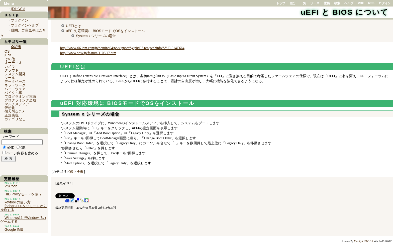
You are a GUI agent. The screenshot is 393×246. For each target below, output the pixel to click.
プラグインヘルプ (25, 25)
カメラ (10, 66)
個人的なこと (15, 111)
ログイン (385, 3)
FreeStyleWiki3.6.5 (363, 241)
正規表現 (12, 115)
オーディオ (13, 63)
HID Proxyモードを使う (23, 194)
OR (23, 148)
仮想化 (10, 108)
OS (70, 172)
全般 (80, 172)
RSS (371, 3)
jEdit (8, 55)
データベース (15, 81)
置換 (327, 3)
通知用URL (63, 183)
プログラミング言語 (20, 96)
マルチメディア (17, 104)
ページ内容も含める (22, 153)
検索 (337, 3)
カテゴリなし (15, 119)
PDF (361, 3)
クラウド (12, 70)
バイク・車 (13, 93)
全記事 (16, 47)
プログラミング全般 (20, 100)
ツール (10, 78)
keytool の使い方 (18, 202)
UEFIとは (73, 26)
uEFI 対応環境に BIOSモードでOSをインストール (105, 31)
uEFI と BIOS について (344, 12)
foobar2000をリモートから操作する (23, 208)
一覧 (303, 3)
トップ (280, 3)
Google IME (14, 229)
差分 (293, 3)
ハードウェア (15, 89)
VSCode (11, 186)
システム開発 (15, 74)
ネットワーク (15, 85)
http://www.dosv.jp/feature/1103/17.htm (88, 53)
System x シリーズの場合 (96, 36)
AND (10, 148)
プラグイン (19, 20)
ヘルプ (348, 3)
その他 (10, 59)
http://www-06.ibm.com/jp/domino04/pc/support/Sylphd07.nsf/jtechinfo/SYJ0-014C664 (122, 48)
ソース (314, 3)
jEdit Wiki (18, 9)
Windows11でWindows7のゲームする (23, 219)
